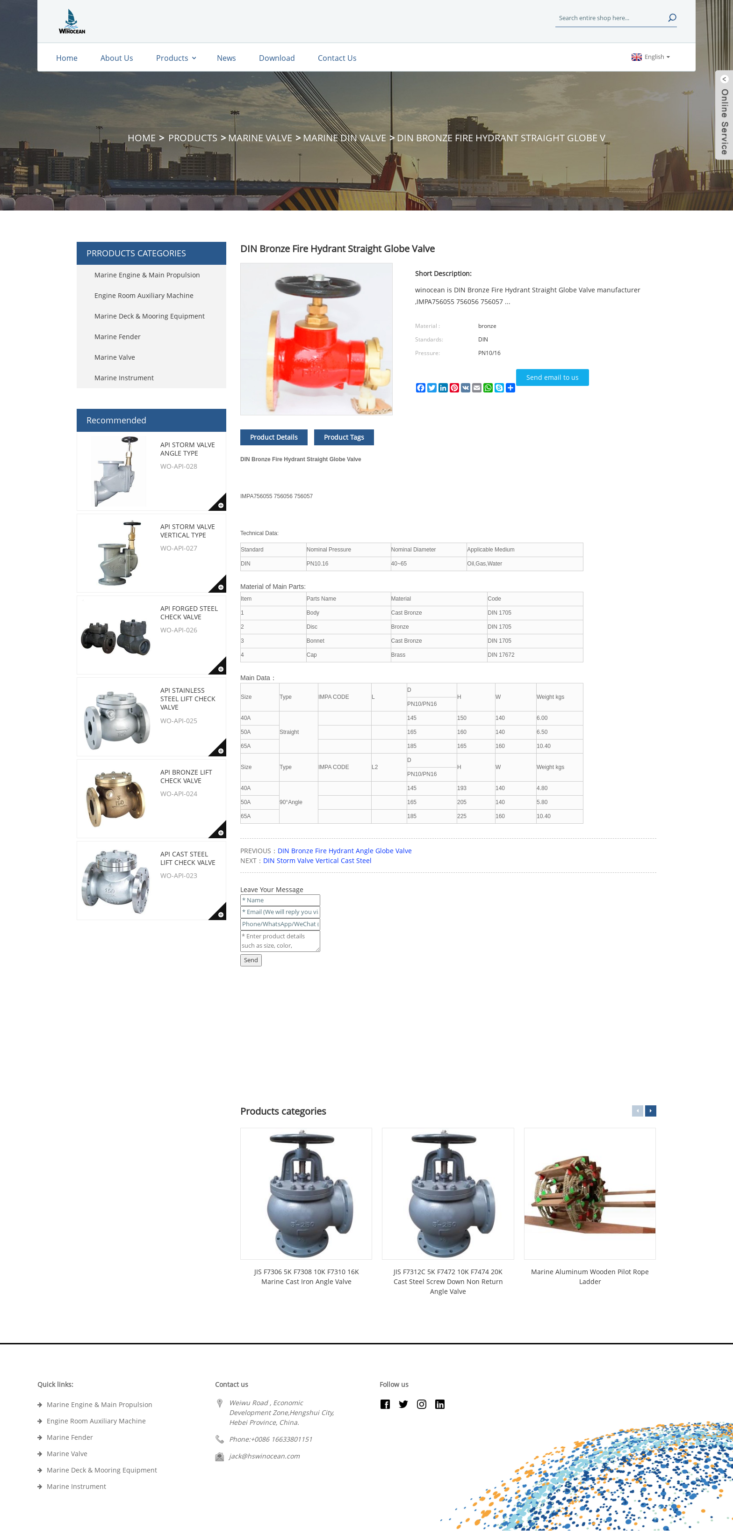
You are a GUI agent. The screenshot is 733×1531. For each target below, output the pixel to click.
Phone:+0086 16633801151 (270, 1439)
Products (192, 137)
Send (251, 960)
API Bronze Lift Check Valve (186, 776)
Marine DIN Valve (344, 137)
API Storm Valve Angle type (187, 448)
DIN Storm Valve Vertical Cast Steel (317, 860)
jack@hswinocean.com (264, 1455)
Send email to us (552, 377)
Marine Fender (117, 336)
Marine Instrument (124, 377)
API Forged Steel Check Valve (189, 612)
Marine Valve (260, 137)
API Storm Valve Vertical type (187, 530)
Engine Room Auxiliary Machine (144, 295)
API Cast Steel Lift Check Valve (188, 858)
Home (142, 137)
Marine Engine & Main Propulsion (147, 274)
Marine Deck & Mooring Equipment (149, 316)
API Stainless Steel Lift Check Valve (188, 698)
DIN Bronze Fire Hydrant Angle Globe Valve (345, 850)
